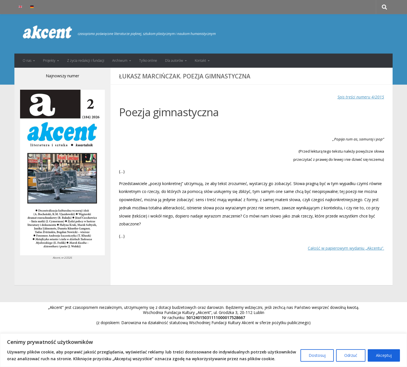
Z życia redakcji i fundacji (85, 60)
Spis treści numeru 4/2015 (360, 97)
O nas (27, 60)
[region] (203, 350)
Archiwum (119, 60)
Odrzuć (350, 355)
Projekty (49, 60)
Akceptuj (384, 355)
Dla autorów (174, 60)
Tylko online (148, 60)
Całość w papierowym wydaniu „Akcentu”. (346, 248)
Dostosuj (317, 355)
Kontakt (200, 60)
